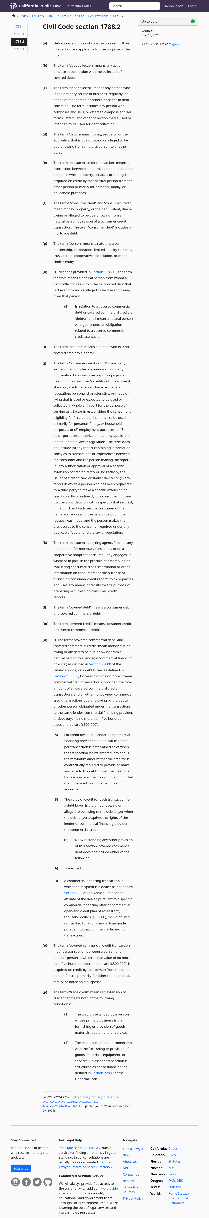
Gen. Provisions (98, 16)
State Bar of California (81, 1148)
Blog (126, 1155)
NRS (171, 1168)
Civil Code (38, 16)
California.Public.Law (40, 6)
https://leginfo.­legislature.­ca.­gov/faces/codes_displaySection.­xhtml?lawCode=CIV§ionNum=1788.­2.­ (82, 1102)
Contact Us (131, 1174)
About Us (130, 1161)
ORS (180, 1180)
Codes (24, 16)
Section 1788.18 (104, 272)
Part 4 (64, 16)
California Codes (78, 6)
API (125, 1168)
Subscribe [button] (21, 1168)
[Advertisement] (168, 80)
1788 (18, 26)
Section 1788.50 (65, 676)
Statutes (174, 1161)
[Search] (134, 6)
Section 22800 (100, 664)
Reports (129, 1181)
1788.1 (19, 34)
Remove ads (174, 6)
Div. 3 (52, 16)
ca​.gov (173, 44)
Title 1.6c (78, 16)
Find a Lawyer (133, 1149)
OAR (171, 1180)
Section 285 (73, 892)
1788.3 (19, 49)
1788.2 (19, 41)
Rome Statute (178, 1193)
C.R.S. (172, 1155)
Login (192, 6)
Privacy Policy (133, 1198)
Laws (172, 1174)
